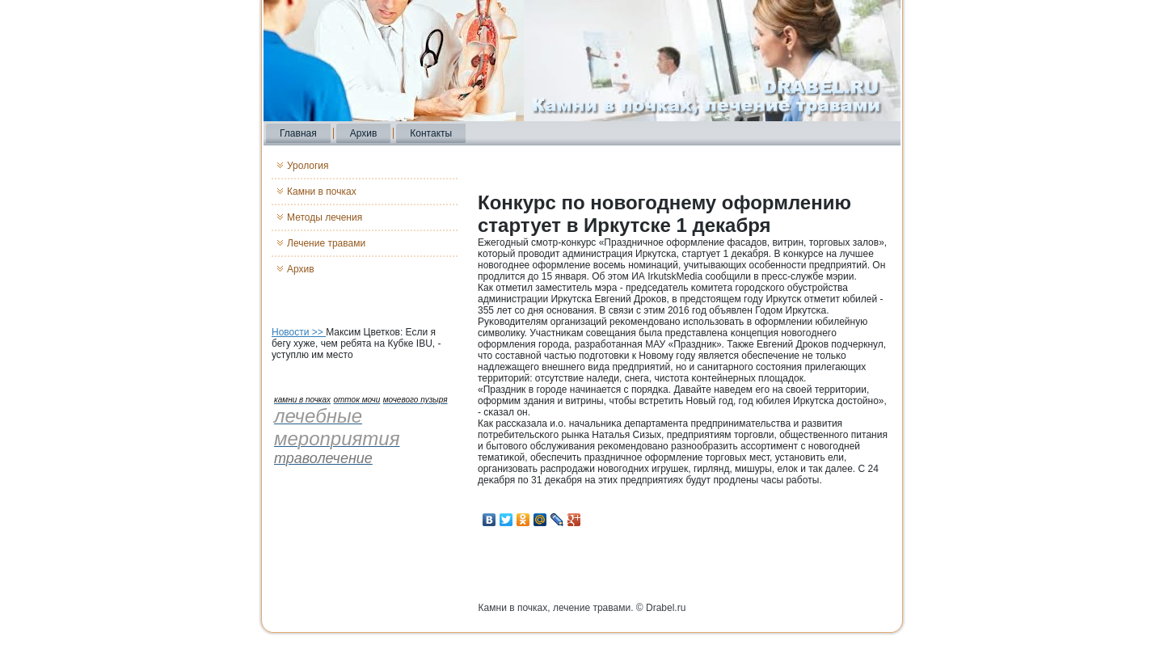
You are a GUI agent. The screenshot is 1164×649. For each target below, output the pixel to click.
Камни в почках (321, 191)
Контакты (431, 133)
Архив (363, 133)
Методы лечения (324, 217)
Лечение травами (326, 243)
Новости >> (299, 332)
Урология (308, 165)
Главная (298, 133)
